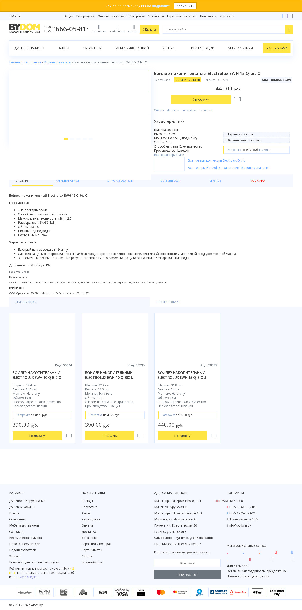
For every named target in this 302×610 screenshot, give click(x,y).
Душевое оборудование (27, 501)
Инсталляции (202, 48)
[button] (57, 176)
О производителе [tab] (87, 196)
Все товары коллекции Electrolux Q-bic (231, 166)
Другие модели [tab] (28, 318)
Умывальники (240, 48)
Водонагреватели (22, 550)
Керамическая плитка (25, 538)
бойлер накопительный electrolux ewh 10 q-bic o (37, 392)
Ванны (63, 48)
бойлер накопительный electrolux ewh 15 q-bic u (182, 392)
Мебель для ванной (132, 48)
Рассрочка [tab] (171, 196)
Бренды (87, 501)
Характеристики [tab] (51, 196)
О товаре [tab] (23, 196)
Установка (156, 16)
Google (18, 577)
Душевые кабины (29, 48)
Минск (16, 16)
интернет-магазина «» (45, 568)
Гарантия (221, 88)
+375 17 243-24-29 (242, 513)
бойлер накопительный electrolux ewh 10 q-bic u (109, 392)
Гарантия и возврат (182, 16)
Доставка (119, 16)
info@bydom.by (240, 525)
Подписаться (187, 574)
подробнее (161, 6)
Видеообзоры (92, 562)
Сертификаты (92, 550)
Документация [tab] (122, 196)
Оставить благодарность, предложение (257, 571)
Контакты (226, 16)
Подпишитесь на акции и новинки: (182, 552)
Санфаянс (16, 531)
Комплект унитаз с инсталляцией (34, 562)
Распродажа (85, 16)
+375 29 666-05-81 (231, 501)
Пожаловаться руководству (248, 576)
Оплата (103, 16)
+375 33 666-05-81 (242, 507)
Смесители (92, 48)
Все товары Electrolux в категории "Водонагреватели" (244, 173)
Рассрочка (137, 16)
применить (185, 6)
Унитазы (169, 48)
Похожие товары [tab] (69, 318)
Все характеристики (185, 133)
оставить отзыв (203, 79)
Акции (68, 16)
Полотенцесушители (24, 544)
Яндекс (32, 577)
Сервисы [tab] (148, 196)
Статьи (87, 556)
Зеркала (15, 556)
